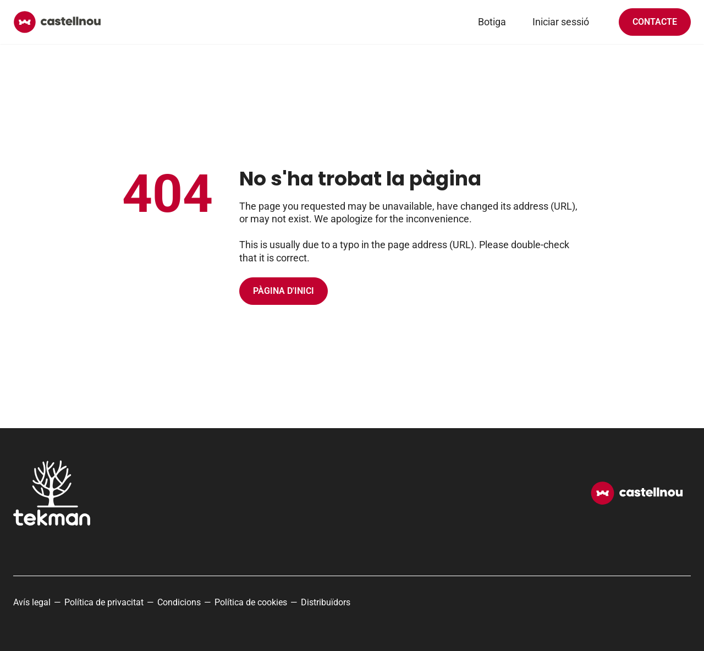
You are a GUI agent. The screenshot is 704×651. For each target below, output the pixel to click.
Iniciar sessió (560, 22)
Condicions (179, 602)
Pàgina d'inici (283, 291)
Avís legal (32, 602)
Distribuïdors (325, 602)
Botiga (492, 22)
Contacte (654, 22)
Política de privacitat (104, 602)
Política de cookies (251, 602)
